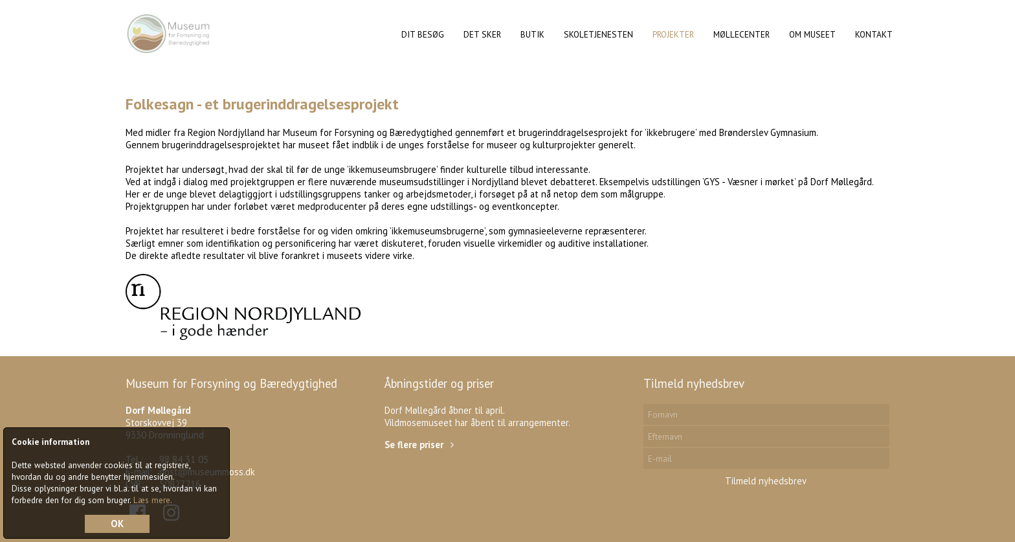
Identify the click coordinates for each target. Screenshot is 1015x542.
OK (117, 523)
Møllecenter (741, 34)
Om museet (812, 34)
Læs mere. (152, 500)
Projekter (673, 34)
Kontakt (874, 34)
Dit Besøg (422, 34)
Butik (532, 34)
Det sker (482, 34)
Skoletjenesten (598, 34)
